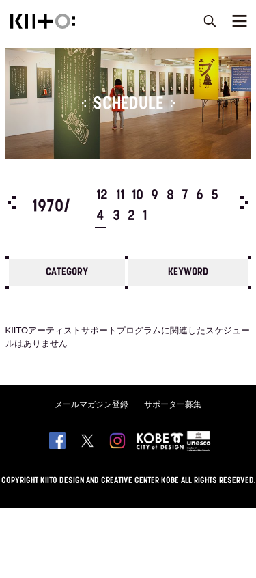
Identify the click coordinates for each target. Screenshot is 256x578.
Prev (12, 202)
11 (120, 196)
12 (102, 196)
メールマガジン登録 (91, 404)
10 (137, 196)
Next (244, 202)
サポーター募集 (172, 404)
